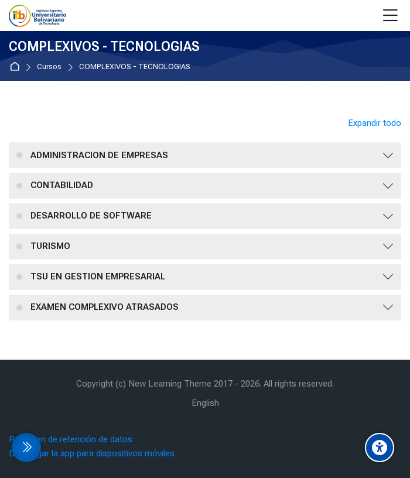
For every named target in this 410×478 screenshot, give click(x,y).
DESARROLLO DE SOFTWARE (91, 215)
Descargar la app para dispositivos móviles (92, 453)
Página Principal (17, 67)
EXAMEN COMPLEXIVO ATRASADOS (104, 307)
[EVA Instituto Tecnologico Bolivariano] (37, 16)
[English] (205, 403)
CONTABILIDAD (61, 185)
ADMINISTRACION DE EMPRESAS (99, 155)
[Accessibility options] (379, 447)
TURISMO (50, 246)
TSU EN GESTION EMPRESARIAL (97, 276)
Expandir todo (374, 123)
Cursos (49, 67)
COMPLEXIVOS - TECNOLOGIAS (134, 67)
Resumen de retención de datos (70, 439)
